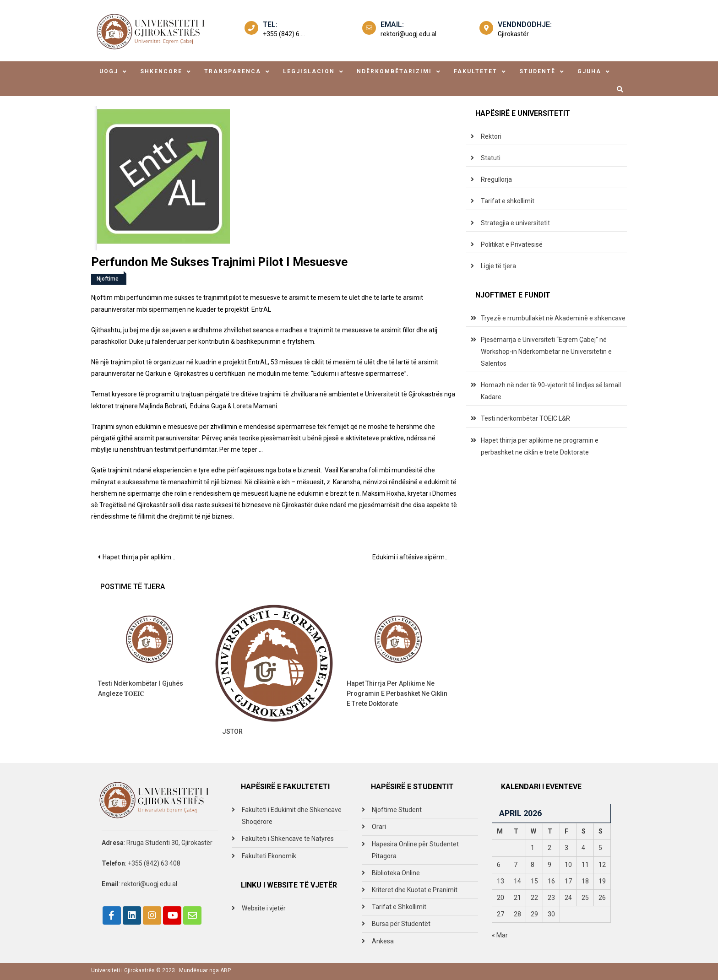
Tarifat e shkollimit (507, 201)
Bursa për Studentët (401, 923)
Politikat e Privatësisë (512, 244)
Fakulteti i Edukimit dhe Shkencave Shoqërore (292, 815)
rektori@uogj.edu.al (408, 34)
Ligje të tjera (498, 266)
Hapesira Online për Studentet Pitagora (415, 850)
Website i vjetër (264, 908)
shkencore (161, 71)
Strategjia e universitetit (515, 223)
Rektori (491, 136)
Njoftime (108, 279)
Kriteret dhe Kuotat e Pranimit (414, 889)
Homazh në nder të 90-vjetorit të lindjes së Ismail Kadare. (551, 391)
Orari (379, 826)
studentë (537, 71)
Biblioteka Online (396, 873)
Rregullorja (496, 179)
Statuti (490, 158)
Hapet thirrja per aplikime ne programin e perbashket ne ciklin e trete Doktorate (397, 693)
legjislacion (309, 71)
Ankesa (383, 941)
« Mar (500, 935)
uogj (108, 71)
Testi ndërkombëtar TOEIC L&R (525, 418)
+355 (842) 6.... (284, 34)
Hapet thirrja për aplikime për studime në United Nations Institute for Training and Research (143, 557)
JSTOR (232, 731)
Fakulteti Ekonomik (269, 856)
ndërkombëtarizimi (394, 71)
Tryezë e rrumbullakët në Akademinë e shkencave (553, 318)
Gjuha (589, 71)
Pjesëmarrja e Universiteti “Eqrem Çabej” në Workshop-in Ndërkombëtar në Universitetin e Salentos (546, 351)
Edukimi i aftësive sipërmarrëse (414, 557)
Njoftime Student (397, 809)
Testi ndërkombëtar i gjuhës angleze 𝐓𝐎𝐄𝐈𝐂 (140, 688)
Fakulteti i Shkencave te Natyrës (288, 838)
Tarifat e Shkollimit (399, 906)
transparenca (232, 71)
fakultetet (475, 71)
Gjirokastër (513, 34)
